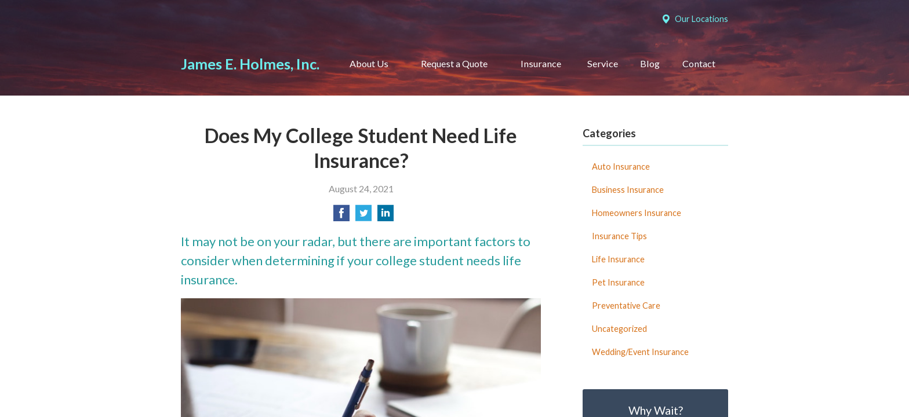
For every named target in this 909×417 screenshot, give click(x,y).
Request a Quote (454, 63)
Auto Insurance (621, 166)
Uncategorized (619, 329)
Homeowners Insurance (636, 213)
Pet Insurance (618, 282)
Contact (698, 63)
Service (602, 63)
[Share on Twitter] (363, 216)
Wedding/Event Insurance (640, 352)
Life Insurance (618, 259)
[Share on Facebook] (341, 216)
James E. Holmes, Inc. (250, 63)
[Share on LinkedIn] (385, 216)
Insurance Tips (619, 236)
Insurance (541, 63)
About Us (369, 63)
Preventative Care (626, 305)
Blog (650, 63)
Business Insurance (628, 190)
